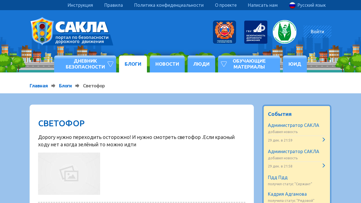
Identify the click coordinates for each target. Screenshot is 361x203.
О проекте (226, 5)
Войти (317, 31)
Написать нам (263, 5)
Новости (167, 64)
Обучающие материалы (249, 63)
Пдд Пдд (278, 177)
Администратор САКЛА (293, 125)
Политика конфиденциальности (169, 5)
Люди (201, 64)
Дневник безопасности (85, 63)
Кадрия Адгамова (287, 194)
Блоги (133, 64)
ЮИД (295, 64)
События (280, 114)
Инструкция (80, 5)
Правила (113, 5)
